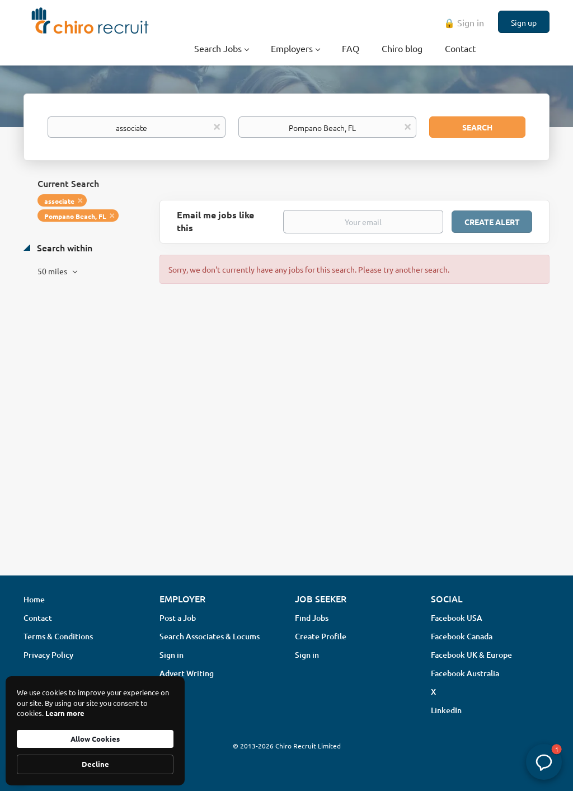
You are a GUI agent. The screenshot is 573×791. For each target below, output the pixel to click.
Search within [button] (63, 247)
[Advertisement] (286, 478)
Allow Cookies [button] (95, 738)
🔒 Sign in (464, 22)
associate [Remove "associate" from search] (59, 200)
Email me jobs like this (215, 221)
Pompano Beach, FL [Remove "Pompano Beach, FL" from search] (75, 216)
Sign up (524, 22)
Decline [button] (95, 764)
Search (477, 127)
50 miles (53, 271)
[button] (544, 762)
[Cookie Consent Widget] (95, 730)
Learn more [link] (64, 713)
